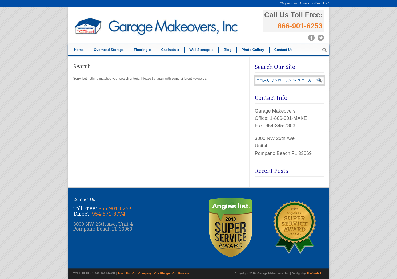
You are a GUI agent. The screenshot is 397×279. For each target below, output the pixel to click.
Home (79, 50)
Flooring (142, 50)
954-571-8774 (108, 214)
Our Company (142, 273)
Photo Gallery (253, 50)
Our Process (181, 273)
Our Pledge (162, 273)
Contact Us (283, 50)
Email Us (123, 273)
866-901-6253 (300, 26)
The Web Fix (315, 273)
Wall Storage (201, 50)
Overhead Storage (109, 50)
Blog (227, 50)
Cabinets (170, 50)
